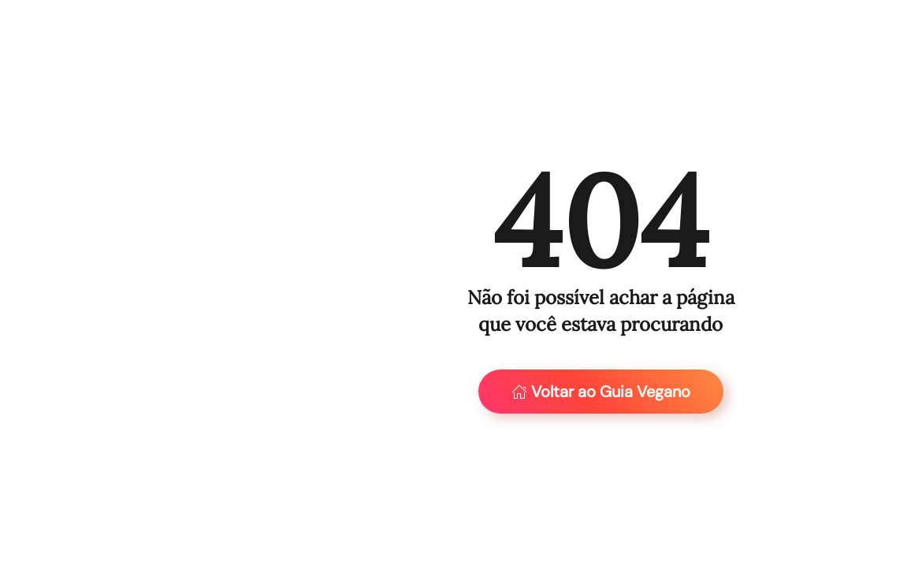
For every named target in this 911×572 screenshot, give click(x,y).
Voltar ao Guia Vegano (600, 391)
